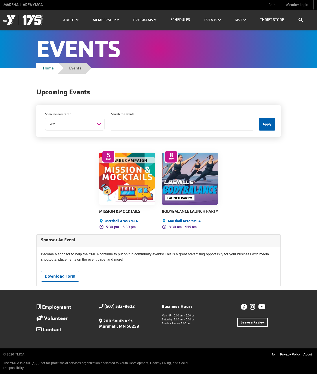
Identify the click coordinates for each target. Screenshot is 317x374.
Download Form (60, 276)
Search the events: (123, 114)
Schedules (180, 19)
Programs (144, 20)
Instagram (255, 307)
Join (272, 4)
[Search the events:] (182, 124)
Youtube (261, 307)
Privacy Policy (290, 354)
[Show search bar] (302, 20)
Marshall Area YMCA (121, 221)
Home (48, 68)
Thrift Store (272, 19)
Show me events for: (58, 114)
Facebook (244, 307)
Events (212, 20)
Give (240, 20)
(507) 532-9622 (119, 306)
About (70, 20)
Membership (106, 20)
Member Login (297, 4)
